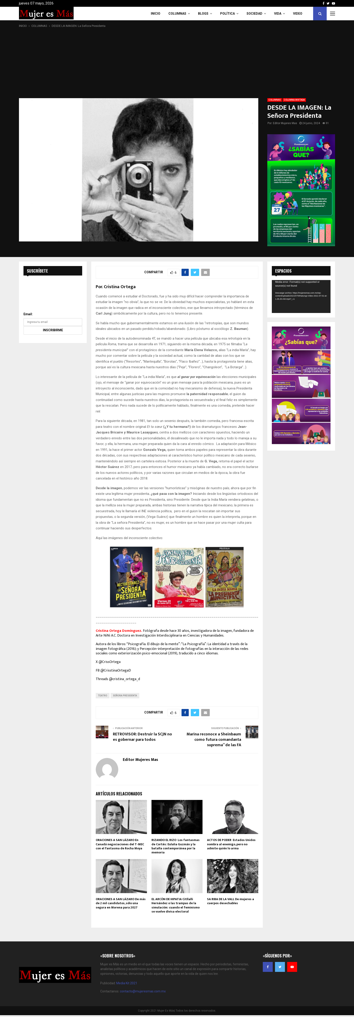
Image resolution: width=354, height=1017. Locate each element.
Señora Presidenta (125, 695)
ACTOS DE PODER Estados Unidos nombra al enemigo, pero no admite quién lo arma (231, 844)
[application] (301, 296)
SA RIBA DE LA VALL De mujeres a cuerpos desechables (230, 901)
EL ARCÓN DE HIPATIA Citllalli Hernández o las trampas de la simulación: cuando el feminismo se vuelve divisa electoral (175, 905)
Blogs (203, 13)
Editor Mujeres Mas (285, 123)
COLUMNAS (177, 13)
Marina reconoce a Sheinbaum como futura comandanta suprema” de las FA (213, 739)
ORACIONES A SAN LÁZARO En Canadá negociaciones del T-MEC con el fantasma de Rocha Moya (120, 844)
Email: (28, 314)
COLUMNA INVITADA (294, 100)
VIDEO (297, 13)
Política (227, 13)
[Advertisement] (177, 63)
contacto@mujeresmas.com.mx (143, 991)
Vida (277, 13)
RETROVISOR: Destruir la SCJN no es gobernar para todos (142, 737)
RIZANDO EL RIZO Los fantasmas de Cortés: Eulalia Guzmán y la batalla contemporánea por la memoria (175, 846)
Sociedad (254, 13)
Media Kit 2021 (126, 983)
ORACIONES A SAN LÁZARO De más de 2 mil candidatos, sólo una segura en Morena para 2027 (121, 903)
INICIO (155, 13)
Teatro (102, 695)
